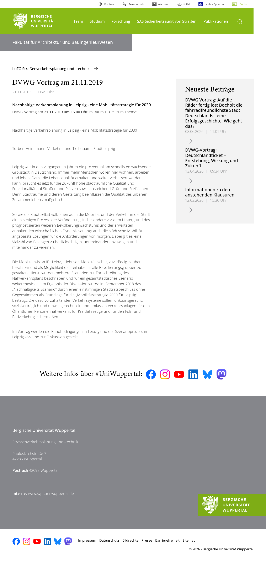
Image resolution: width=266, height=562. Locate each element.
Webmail (163, 4)
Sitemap (189, 540)
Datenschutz (109, 540)
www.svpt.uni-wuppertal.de (51, 493)
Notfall (187, 4)
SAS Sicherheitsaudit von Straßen (166, 21)
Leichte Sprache (214, 4)
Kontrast (109, 4)
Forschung (121, 21)
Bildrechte (130, 540)
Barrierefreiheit (167, 540)
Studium (97, 21)
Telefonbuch (136, 4)
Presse (147, 540)
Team (78, 21)
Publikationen (215, 21)
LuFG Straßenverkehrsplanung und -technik (51, 68)
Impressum (87, 540)
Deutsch (244, 4)
